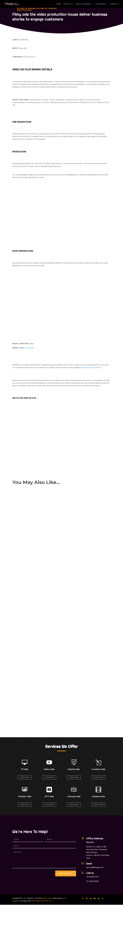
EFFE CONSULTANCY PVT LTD (42, 901)
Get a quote (29, 348)
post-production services (92, 367)
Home (58, 4)
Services (67, 4)
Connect (114, 4)
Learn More (24, 777)
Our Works (100, 4)
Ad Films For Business (26, 8)
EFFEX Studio (47, 898)
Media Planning (83, 4)
